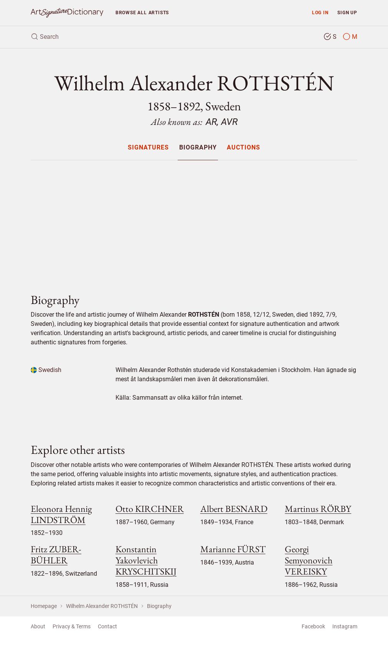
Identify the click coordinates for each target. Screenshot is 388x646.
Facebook (313, 626)
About (38, 626)
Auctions (243, 147)
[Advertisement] (194, 220)
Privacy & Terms (72, 626)
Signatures (148, 147)
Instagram (344, 626)
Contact (107, 626)
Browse (142, 12)
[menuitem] (148, 147)
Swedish (46, 370)
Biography (198, 147)
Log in (320, 12)
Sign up (347, 12)
